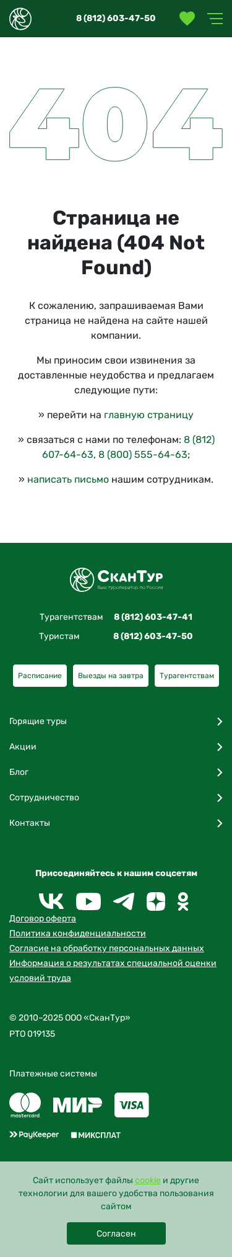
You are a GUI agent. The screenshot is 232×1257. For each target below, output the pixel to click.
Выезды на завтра (111, 675)
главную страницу (149, 415)
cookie (148, 1180)
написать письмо (68, 479)
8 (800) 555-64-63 (142, 454)
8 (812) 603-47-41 (153, 617)
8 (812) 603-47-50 (116, 18)
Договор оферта (42, 918)
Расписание (40, 675)
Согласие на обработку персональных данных (106, 948)
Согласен (116, 1233)
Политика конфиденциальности (77, 933)
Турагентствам (187, 675)
